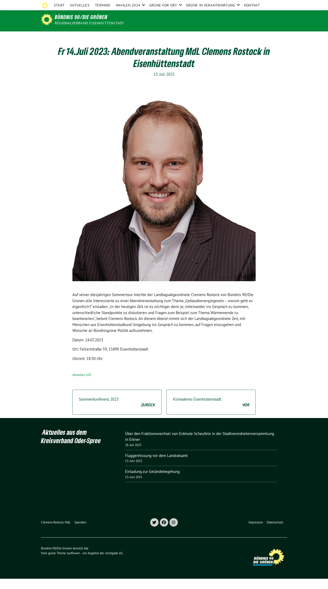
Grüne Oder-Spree (199, 4)
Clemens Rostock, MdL (56, 533)
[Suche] (273, 4)
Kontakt (252, 36)
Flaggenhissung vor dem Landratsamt (156, 465)
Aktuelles (80, 36)
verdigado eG (114, 563)
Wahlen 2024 (128, 36)
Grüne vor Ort (163, 36)
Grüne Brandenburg (230, 4)
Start (59, 36)
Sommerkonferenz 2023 (117, 412)
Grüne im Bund (258, 4)
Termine (102, 36)
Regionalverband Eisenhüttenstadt (89, 23)
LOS (88, 385)
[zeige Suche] (279, 4)
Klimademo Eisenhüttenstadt (211, 412)
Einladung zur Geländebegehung (152, 481)
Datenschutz (275, 533)
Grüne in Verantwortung (210, 36)
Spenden (80, 533)
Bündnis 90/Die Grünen (81, 17)
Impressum (256, 533)
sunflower (73, 563)
